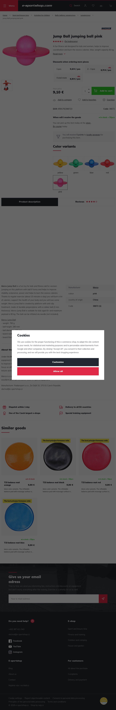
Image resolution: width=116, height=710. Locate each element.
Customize (58, 362)
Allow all (58, 371)
